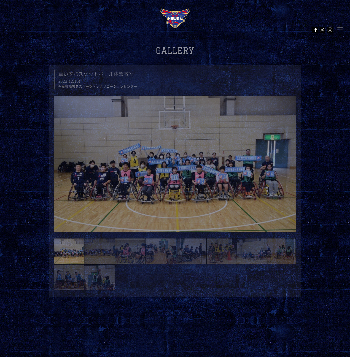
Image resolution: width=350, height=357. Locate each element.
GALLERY (175, 50)
